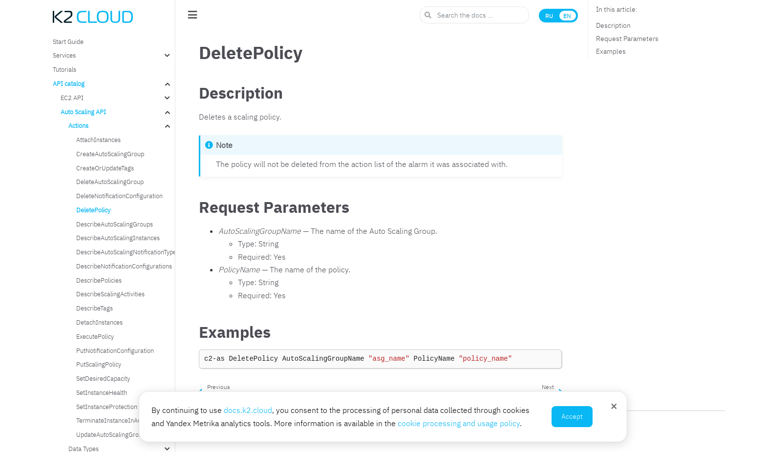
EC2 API (72, 98)
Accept (572, 416)
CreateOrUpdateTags (105, 168)
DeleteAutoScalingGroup (110, 181)
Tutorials (64, 69)
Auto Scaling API (83, 112)
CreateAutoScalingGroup (110, 154)
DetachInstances (99, 322)
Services (64, 55)
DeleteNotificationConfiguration (119, 196)
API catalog (69, 83)
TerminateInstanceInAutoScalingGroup (125, 420)
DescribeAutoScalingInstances (118, 238)
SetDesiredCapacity (103, 378)
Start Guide (68, 41)
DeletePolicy (93, 210)
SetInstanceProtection (106, 407)
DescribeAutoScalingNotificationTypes (125, 252)
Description (613, 25)
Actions (78, 125)
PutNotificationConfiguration (115, 350)
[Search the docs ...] (474, 14)
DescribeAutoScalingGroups (114, 224)
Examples (611, 51)
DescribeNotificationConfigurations (124, 266)
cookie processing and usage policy (459, 423)
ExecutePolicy (95, 336)
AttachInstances (98, 140)
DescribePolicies (99, 280)
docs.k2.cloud (248, 410)
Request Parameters (627, 38)
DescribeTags (94, 308)
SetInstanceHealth (101, 392)
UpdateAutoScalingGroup (111, 434)
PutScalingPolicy (98, 364)
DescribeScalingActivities (110, 294)
